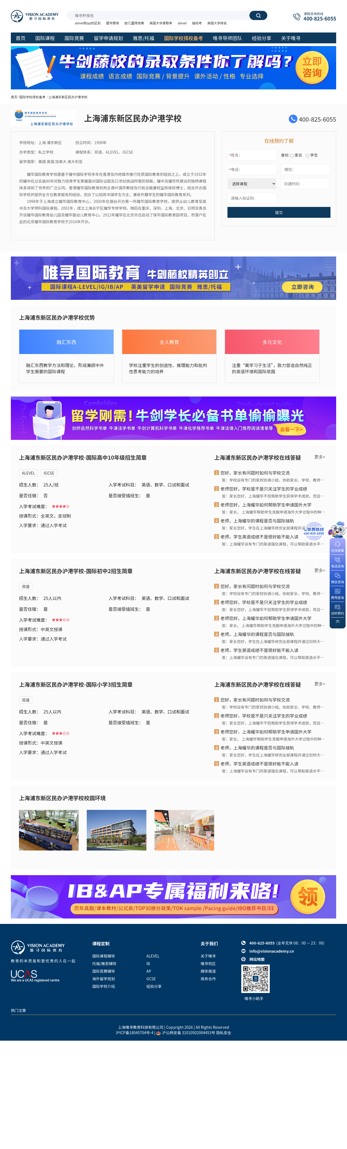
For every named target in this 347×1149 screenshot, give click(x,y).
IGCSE (49, 473)
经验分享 (154, 986)
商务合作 (208, 978)
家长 (296, 155)
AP (148, 971)
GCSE (151, 978)
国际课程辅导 (103, 956)
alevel (182, 23)
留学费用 (112, 23)
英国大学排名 (217, 23)
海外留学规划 (103, 978)
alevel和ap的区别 (88, 23)
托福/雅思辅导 (104, 963)
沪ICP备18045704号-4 (134, 1032)
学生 (312, 155)
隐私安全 (223, 1032)
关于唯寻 (208, 956)
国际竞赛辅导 (103, 971)
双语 (26, 586)
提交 (279, 212)
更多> (319, 456)
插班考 (197, 23)
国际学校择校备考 (33, 97)
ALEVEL (28, 473)
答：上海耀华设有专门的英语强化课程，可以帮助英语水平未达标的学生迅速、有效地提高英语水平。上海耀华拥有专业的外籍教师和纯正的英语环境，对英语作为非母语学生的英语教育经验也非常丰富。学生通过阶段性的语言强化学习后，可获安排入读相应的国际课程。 (273, 544)
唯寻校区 (208, 963)
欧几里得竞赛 (134, 23)
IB (148, 963)
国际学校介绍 (103, 986)
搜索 (258, 15)
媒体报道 (208, 971)
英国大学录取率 (160, 23)
